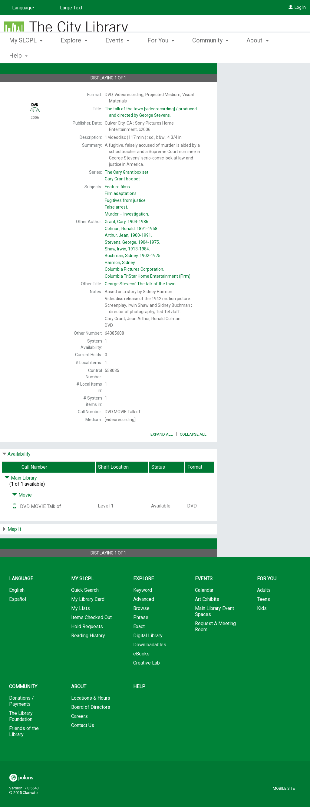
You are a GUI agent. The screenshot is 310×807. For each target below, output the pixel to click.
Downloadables (149, 662)
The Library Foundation (21, 733)
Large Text (71, 8)
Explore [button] (74, 54)
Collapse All (193, 451)
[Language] (22, 8)
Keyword (142, 607)
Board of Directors (90, 724)
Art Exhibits (207, 616)
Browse (141, 625)
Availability (19, 471)
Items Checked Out (91, 634)
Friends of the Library (24, 748)
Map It (14, 546)
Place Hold (250, 73)
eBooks (141, 671)
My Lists (80, 625)
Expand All (161, 451)
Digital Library (148, 652)
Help (139, 703)
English (17, 607)
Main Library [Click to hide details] (21, 495)
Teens (263, 616)
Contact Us (82, 742)
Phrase (140, 634)
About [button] (78, 703)
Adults (264, 607)
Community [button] (210, 54)
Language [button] (21, 595)
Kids (262, 625)
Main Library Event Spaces (214, 628)
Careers (79, 733)
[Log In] (291, 7)
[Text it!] (14, 523)
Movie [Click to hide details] (22, 512)
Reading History (88, 652)
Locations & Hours (90, 715)
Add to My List (262, 85)
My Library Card (87, 616)
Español (17, 616)
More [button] (258, 55)
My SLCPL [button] (25, 54)
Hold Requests (87, 643)
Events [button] (117, 54)
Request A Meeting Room (215, 643)
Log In (300, 7)
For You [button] (160, 54)
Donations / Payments (21, 718)
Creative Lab (146, 680)
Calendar (204, 607)
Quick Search (85, 607)
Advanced (143, 616)
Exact (139, 643)
